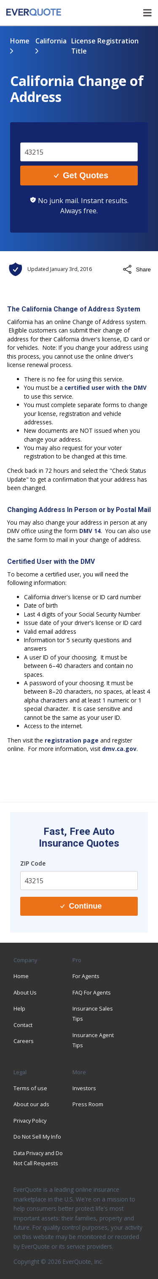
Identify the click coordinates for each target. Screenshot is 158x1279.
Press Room (87, 1104)
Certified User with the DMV (51, 562)
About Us (25, 992)
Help (19, 1008)
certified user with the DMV (105, 387)
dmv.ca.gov (119, 749)
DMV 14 (90, 531)
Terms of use (30, 1088)
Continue (81, 906)
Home (19, 41)
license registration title (105, 46)
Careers (23, 1041)
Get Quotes (81, 175)
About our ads (31, 1104)
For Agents (85, 976)
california (51, 41)
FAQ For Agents (91, 992)
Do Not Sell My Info (37, 1136)
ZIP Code (33, 863)
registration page (72, 740)
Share (136, 269)
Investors (84, 1088)
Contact (22, 1025)
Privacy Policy (29, 1120)
